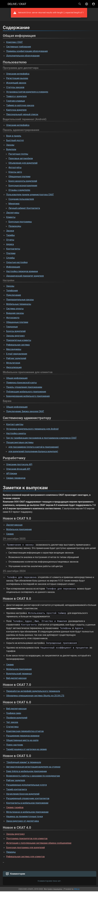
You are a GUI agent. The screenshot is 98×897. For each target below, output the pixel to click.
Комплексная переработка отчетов (25, 731)
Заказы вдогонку (15, 335)
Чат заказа (12, 722)
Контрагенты (13, 248)
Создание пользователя (21, 199)
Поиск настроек (14, 744)
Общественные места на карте (22, 740)
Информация (13, 267)
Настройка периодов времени (22, 271)
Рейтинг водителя (15, 780)
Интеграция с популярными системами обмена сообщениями (38, 843)
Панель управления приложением (24, 387)
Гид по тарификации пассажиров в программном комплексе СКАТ (41, 438)
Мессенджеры (13, 349)
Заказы (10, 145)
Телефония (12, 290)
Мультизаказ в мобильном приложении (27, 812)
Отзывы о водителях (19, 190)
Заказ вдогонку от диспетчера (22, 821)
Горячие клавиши (15, 101)
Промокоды (14, 226)
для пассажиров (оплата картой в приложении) (33, 447)
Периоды (11, 852)
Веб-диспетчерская (16, 678)
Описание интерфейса (17, 73)
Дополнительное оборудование (23, 55)
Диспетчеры (12, 212)
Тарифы (10, 235)
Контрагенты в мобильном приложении (27, 803)
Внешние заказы (15, 313)
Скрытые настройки (17, 262)
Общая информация (17, 378)
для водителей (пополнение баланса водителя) (33, 451)
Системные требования (18, 46)
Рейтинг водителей (16, 358)
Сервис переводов (15, 478)
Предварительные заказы (20, 299)
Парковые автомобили (20, 158)
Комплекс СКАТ (14, 42)
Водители (11, 149)
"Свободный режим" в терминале (23, 762)
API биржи (11, 473)
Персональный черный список (22, 114)
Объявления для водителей (22, 163)
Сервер (10, 534)
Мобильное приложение (19, 529)
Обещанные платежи (19, 176)
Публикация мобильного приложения (26, 391)
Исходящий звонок (16, 82)
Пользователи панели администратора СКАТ (30, 194)
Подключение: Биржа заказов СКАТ (25, 411)
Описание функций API (18, 469)
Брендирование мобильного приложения (28, 396)
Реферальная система (18, 344)
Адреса (10, 244)
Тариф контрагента (16, 789)
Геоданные (12, 326)
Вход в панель (13, 136)
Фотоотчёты (14, 167)
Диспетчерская (14, 525)
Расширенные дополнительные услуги (26, 785)
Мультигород (13, 362)
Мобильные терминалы (18, 304)
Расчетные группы (18, 154)
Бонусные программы (20, 221)
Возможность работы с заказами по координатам (33, 775)
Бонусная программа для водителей (25, 847)
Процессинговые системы (19, 442)
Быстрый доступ (15, 140)
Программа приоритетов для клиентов (26, 838)
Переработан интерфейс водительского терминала (33, 691)
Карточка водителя (16, 110)
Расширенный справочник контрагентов (27, 798)
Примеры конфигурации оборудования (27, 51)
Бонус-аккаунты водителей (22, 181)
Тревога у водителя (16, 96)
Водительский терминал (19, 673)
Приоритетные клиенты (18, 340)
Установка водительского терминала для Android (32, 429)
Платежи (10, 253)
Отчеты (10, 239)
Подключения (13, 295)
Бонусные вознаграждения (22, 185)
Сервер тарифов (14, 807)
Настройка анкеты (16, 433)
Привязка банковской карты (21, 382)
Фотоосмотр (12, 317)
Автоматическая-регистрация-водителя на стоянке (33, 766)
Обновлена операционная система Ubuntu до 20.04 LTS (35, 695)
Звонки (10, 230)
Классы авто (15, 172)
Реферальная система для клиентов (25, 856)
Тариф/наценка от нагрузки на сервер (26, 749)
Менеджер (13, 203)
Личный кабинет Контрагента (24, 208)
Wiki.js (77, 889)
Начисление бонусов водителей (22, 794)
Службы (10, 257)
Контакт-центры (14, 424)
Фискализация (14, 367)
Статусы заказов (15, 87)
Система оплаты (15, 308)
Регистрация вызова (17, 78)
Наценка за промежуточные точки (24, 816)
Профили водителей (16, 717)
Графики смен (13, 713)
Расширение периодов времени (22, 735)
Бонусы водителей (16, 331)
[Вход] (93, 4)
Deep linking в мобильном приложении (26, 771)
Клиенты (10, 217)
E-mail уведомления (16, 353)
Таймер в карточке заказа (20, 105)
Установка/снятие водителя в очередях (27, 91)
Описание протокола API (19, 464)
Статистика (12, 726)
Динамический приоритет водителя (25, 276)
